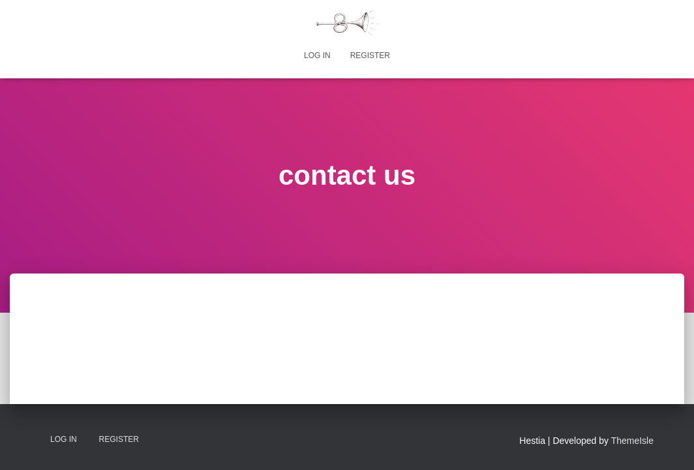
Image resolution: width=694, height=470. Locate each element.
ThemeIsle (632, 440)
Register (370, 55)
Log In (317, 55)
